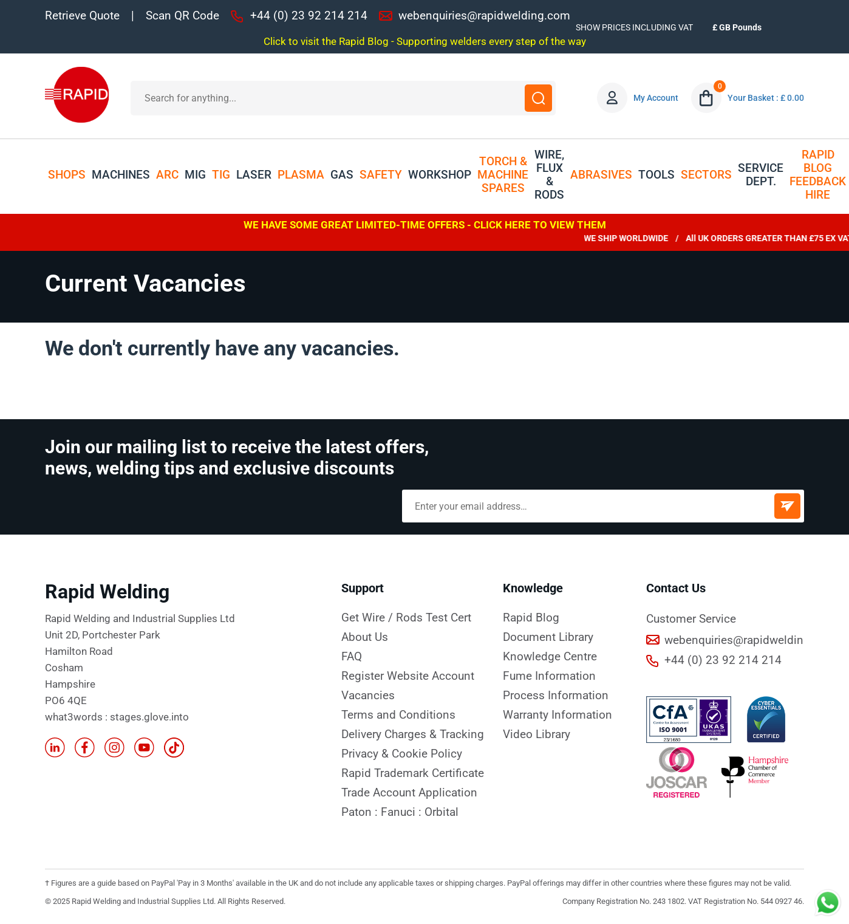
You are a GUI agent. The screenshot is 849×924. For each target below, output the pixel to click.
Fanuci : (402, 812)
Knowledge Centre (550, 656)
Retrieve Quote (82, 15)
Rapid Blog (531, 618)
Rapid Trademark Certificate (412, 773)
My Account (655, 98)
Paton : (361, 812)
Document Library (548, 637)
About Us (364, 637)
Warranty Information (557, 715)
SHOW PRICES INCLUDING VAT (634, 27)
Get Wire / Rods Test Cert (406, 618)
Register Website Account (407, 676)
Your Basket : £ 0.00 (766, 98)
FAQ (351, 656)
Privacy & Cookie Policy (401, 754)
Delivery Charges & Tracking (412, 734)
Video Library (536, 734)
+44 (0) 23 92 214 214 (308, 15)
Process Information (556, 695)
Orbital (441, 812)
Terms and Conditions (398, 715)
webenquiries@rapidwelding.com (484, 15)
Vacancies (368, 695)
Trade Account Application (409, 792)
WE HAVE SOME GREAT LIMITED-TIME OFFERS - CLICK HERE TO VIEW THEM (425, 225)
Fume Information (549, 676)
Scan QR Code (182, 15)
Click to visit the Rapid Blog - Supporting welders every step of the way (425, 41)
